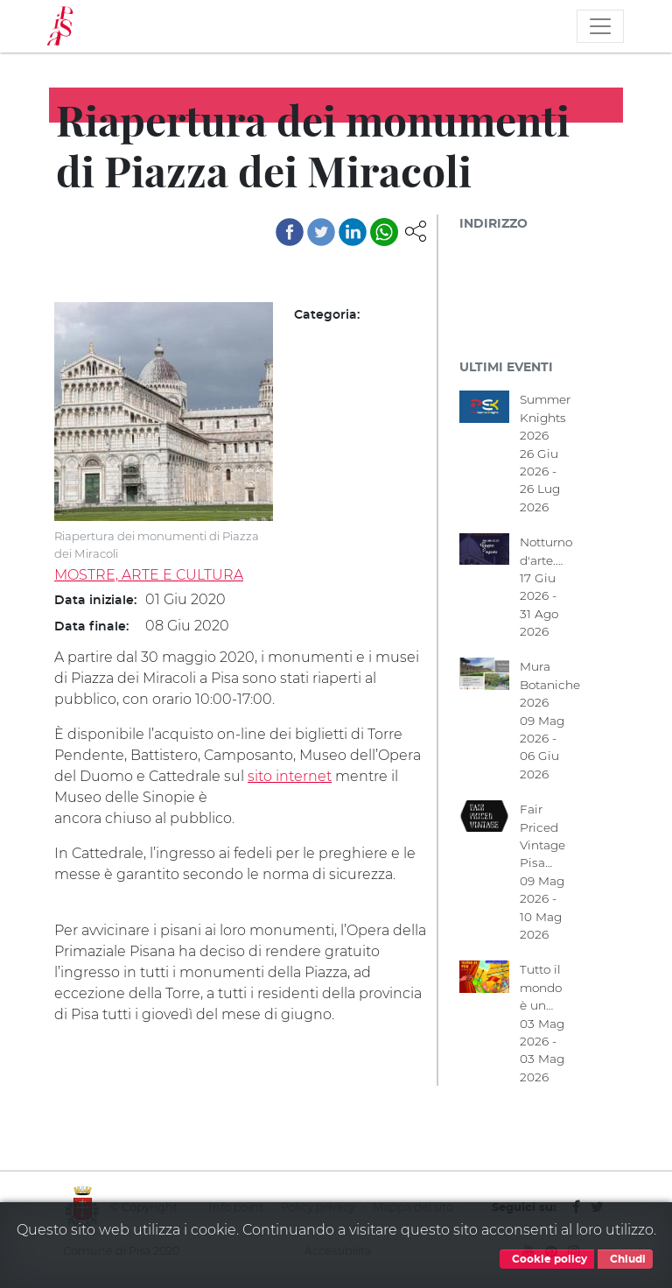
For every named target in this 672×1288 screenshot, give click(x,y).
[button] (415, 230)
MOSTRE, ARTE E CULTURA (148, 575)
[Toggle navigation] (600, 26)
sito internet (290, 776)
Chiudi (625, 1259)
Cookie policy (547, 1259)
